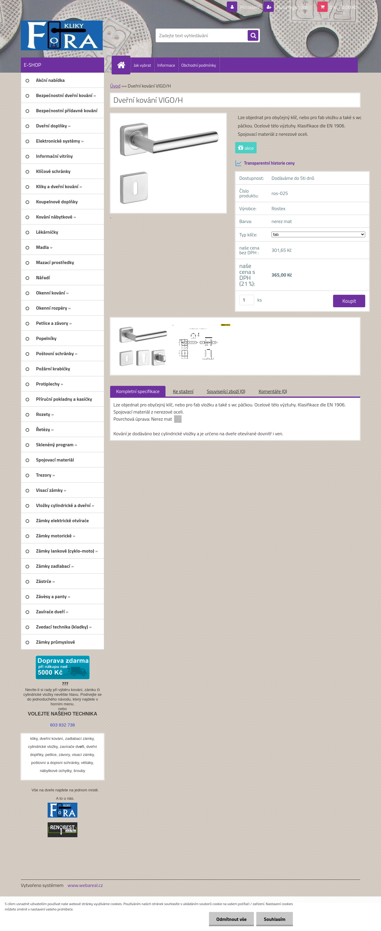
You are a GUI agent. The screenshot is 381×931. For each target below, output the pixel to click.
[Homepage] (123, 64)
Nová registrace (292, 7)
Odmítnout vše (231, 919)
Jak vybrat (142, 65)
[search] (253, 35)
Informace (166, 65)
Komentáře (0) (273, 391)
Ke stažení (183, 391)
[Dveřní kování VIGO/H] (143, 323)
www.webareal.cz (85, 885)
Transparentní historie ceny (265, 163)
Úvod (115, 85)
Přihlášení (250, 7)
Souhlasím (274, 919)
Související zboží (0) (226, 391)
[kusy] (246, 300)
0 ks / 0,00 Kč (343, 7)
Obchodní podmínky (198, 65)
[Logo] (62, 35)
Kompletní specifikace (138, 391)
